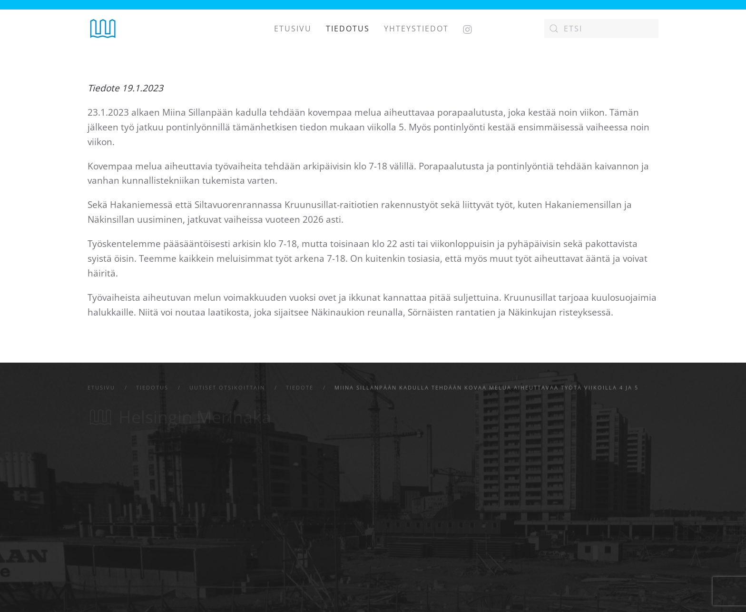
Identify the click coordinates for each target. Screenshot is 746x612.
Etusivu (293, 28)
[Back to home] (103, 29)
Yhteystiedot (416, 28)
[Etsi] (601, 28)
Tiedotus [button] (348, 28)
